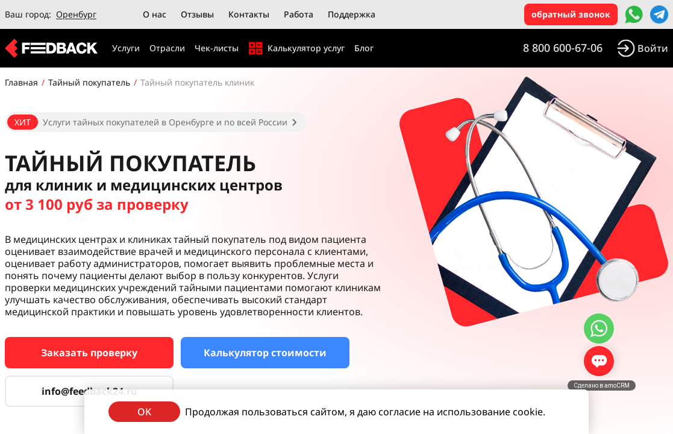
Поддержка (351, 14)
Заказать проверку (89, 352)
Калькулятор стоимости (265, 352)
